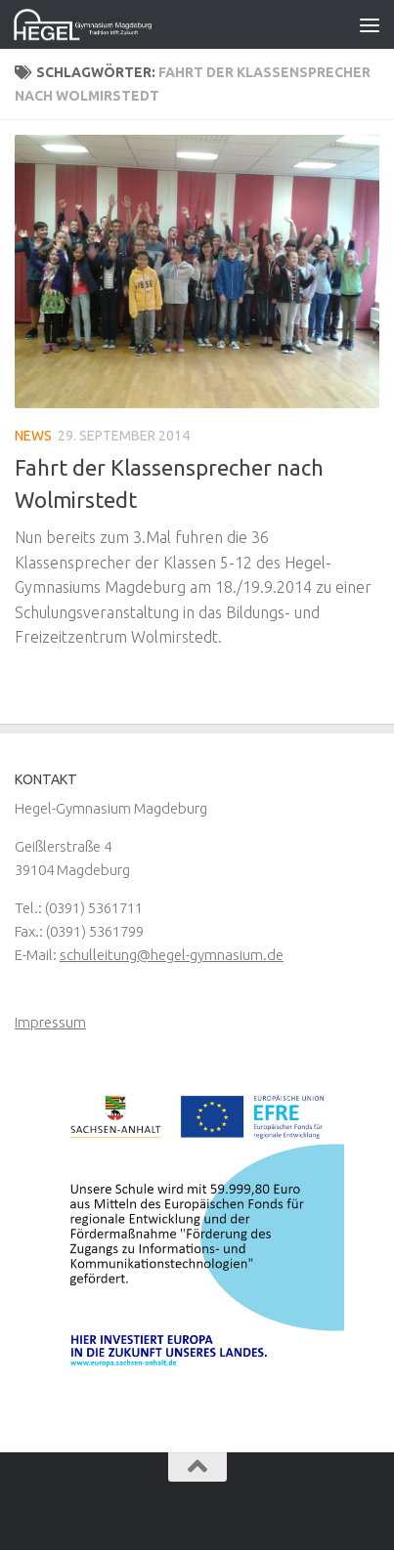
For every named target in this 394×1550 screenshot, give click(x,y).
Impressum (50, 1022)
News (33, 435)
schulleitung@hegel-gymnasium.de (172, 954)
